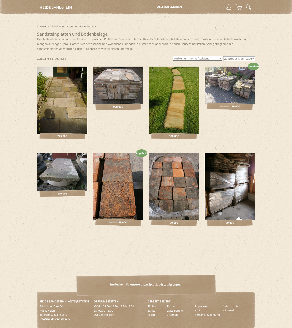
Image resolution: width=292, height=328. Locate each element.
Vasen (151, 314)
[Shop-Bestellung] (197, 58)
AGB (197, 310)
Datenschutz (230, 306)
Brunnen (172, 314)
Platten (171, 306)
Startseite (43, 26)
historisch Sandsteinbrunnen (161, 284)
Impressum (202, 306)
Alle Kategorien (169, 7)
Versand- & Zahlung (207, 314)
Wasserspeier (175, 310)
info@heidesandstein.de (55, 319)
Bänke (151, 310)
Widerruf (228, 310)
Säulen (151, 306)
